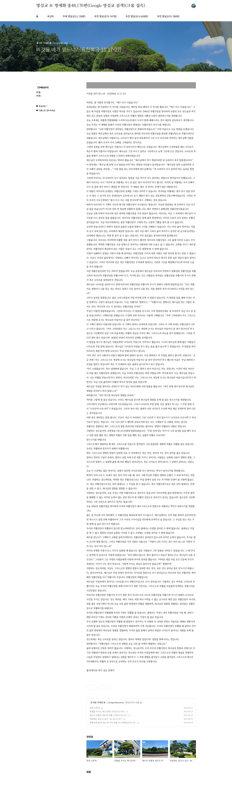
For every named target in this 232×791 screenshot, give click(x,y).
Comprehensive (115, 702)
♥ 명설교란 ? (41, 106)
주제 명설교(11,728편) (74, 16)
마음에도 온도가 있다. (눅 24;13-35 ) (106, 718)
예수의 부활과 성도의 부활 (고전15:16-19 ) (108, 715)
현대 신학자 (95, 707)
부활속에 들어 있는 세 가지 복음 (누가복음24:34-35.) (113, 722)
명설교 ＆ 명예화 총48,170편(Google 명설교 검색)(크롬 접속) (90, 6)
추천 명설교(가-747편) (105, 16)
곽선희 (50, 16)
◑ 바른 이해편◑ (97, 702)
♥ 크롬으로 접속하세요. (46, 110)
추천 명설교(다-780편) (168, 16)
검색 (187, 6)
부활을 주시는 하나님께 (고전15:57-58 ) (107, 711)
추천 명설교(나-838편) (137, 16)
